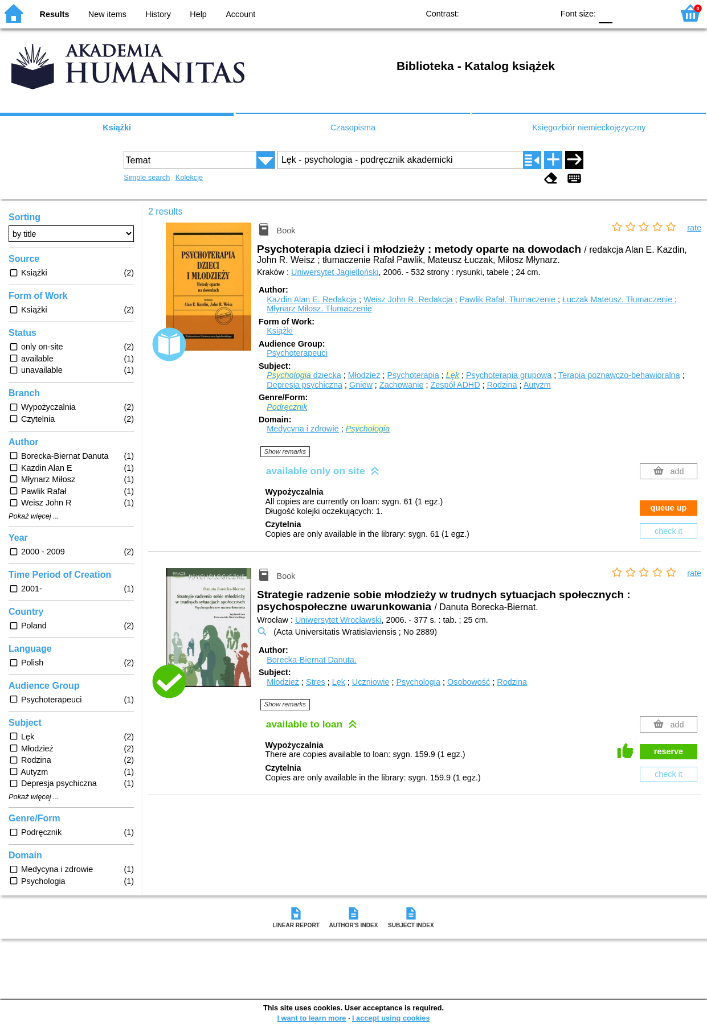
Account (240, 14)
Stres (315, 681)
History (158, 14)
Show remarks (285, 451)
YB (518, 13)
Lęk (338, 681)
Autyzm (537, 384)
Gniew (361, 384)
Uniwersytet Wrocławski (338, 619)
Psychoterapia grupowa (508, 375)
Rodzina (502, 384)
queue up (668, 507)
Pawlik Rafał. (508, 299)
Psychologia (418, 681)
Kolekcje (189, 177)
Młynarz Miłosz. (319, 308)
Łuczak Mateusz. (618, 299)
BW (495, 13)
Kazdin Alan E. (313, 299)
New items (107, 14)
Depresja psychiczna (304, 384)
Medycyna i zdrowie (302, 428)
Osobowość (468, 681)
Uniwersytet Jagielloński (335, 272)
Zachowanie (401, 384)
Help (198, 14)
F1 (625, 13)
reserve (668, 751)
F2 (651, 13)
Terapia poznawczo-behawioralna (619, 375)
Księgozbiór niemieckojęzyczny (588, 127)
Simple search (147, 177)
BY (541, 13)
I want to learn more (311, 1018)
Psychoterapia (413, 375)
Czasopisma (352, 127)
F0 (605, 13)
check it (669, 531)
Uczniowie (371, 681)
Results (55, 14)
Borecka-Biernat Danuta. (312, 659)
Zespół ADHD (455, 384)
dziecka (304, 375)
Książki (117, 127)
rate (694, 227)
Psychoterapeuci (297, 352)
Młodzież (364, 375)
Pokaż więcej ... (34, 516)
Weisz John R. (409, 299)
